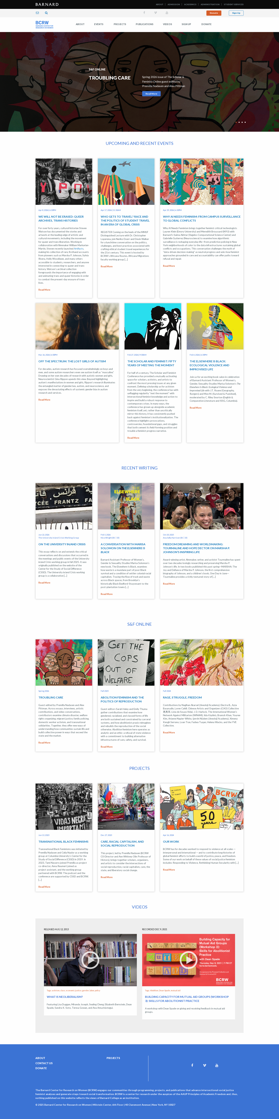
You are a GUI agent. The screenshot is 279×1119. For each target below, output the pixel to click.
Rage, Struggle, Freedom (182, 693)
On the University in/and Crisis (62, 541)
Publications (144, 24)
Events (98, 24)
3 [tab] (242, 120)
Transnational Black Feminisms (63, 835)
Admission (174, 4)
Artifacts (78, 248)
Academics (190, 4)
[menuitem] (80, 24)
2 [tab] (239, 120)
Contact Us (44, 1054)
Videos (167, 24)
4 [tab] (245, 120)
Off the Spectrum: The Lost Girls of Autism (72, 359)
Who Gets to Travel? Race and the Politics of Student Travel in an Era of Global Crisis (125, 220)
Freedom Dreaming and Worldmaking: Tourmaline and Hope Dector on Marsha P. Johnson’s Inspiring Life (196, 545)
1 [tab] (236, 120)
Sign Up (236, 13)
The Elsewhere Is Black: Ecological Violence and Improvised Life (209, 363)
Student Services (234, 4)
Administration (210, 4)
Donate (214, 13)
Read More (151, 93)
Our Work (171, 835)
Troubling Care (50, 693)
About (159, 4)
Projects (120, 24)
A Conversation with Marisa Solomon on (123, 545)
